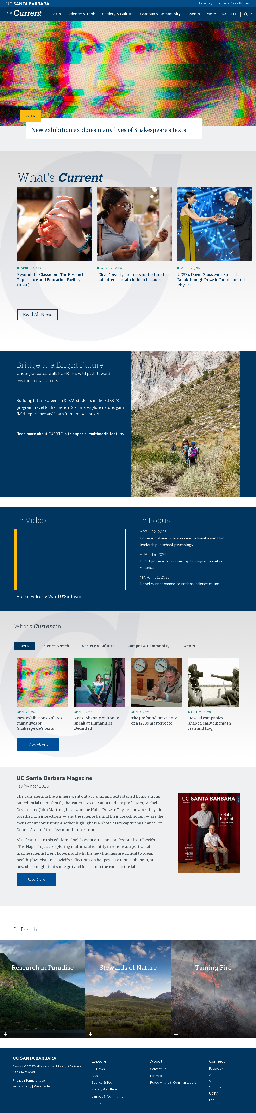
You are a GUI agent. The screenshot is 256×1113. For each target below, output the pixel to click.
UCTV (213, 1094)
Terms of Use (35, 1081)
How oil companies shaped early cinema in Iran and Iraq (209, 723)
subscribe (229, 14)
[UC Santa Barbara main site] (28, 2)
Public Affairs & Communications (173, 1083)
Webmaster (42, 1086)
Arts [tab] (24, 646)
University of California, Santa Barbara (224, 3)
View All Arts (38, 745)
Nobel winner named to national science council (180, 583)
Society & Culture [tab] (99, 646)
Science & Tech (81, 14)
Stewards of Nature (128, 967)
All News (98, 1069)
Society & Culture (117, 14)
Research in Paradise (43, 967)
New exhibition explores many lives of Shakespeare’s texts (110, 129)
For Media (157, 1076)
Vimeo (213, 1081)
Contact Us (158, 1069)
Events (193, 14)
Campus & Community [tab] (150, 646)
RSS (212, 1100)
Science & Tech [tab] (56, 646)
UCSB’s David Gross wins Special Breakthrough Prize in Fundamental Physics (211, 279)
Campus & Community (160, 14)
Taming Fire (213, 967)
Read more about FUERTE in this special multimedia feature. (70, 433)
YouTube (215, 1087)
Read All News (37, 314)
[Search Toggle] (248, 14)
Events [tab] (191, 646)
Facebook (216, 1069)
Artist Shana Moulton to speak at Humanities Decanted (96, 723)
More (211, 14)
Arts (57, 14)
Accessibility (22, 1086)
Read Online (36, 880)
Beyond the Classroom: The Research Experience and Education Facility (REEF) (51, 279)
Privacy (18, 1081)
